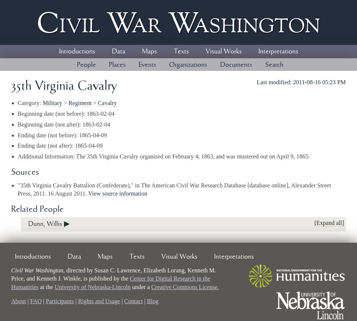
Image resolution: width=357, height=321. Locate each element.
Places (117, 65)
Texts (181, 51)
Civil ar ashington (178, 22)
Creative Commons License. (185, 287)
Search (274, 65)
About (18, 301)
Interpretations (278, 51)
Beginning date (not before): (52, 114)
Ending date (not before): (48, 135)
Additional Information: (47, 156)
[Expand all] (329, 223)
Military (52, 103)
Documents (236, 65)
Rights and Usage (99, 301)
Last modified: (275, 82)
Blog (152, 301)
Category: (30, 103)
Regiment (79, 103)
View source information (117, 193)
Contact (133, 301)
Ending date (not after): (46, 146)
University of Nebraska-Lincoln (93, 287)
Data (118, 51)
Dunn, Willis (46, 224)
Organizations (188, 65)
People (86, 65)
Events (147, 65)
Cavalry (107, 103)
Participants (60, 301)
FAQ (36, 301)
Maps (149, 51)
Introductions (77, 51)
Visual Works (224, 51)
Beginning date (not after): (50, 124)
